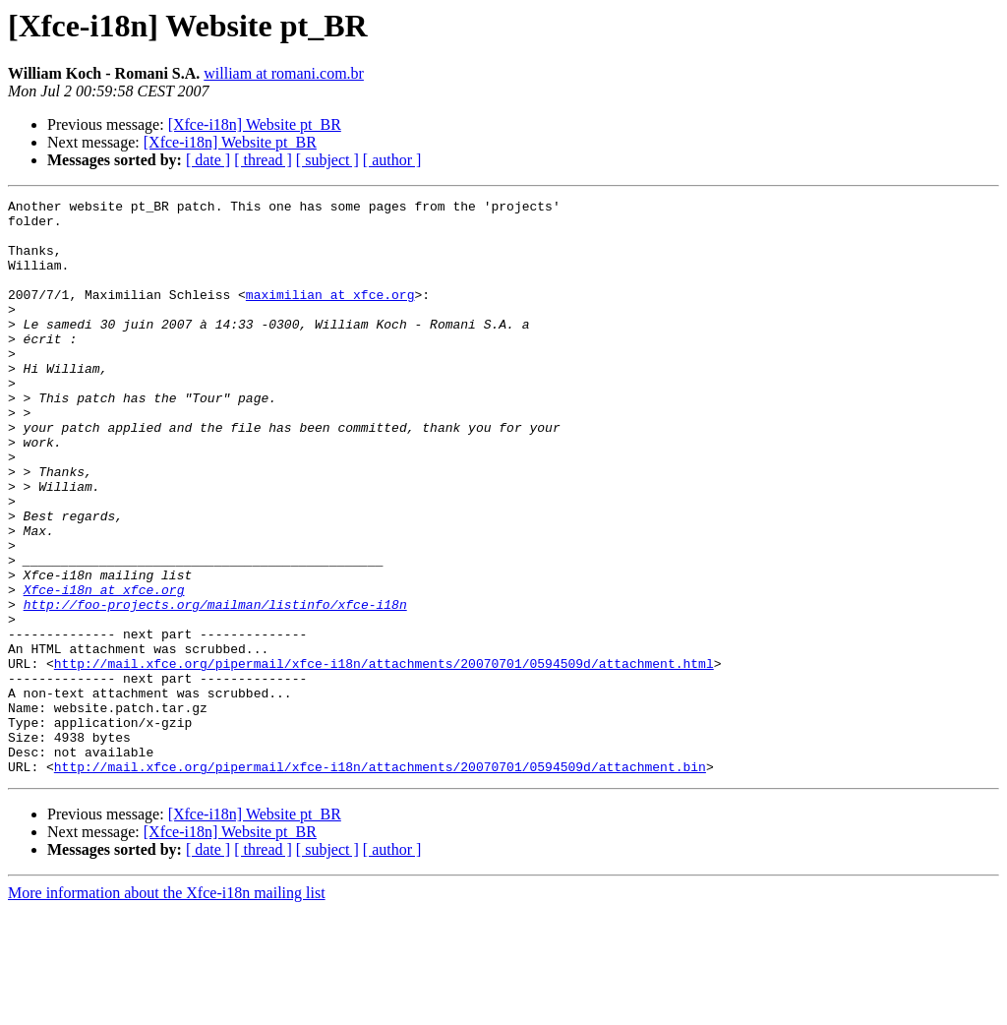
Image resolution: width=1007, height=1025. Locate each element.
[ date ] (208, 159)
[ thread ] (263, 159)
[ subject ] (327, 159)
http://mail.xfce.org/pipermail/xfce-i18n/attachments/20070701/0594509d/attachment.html (384, 757)
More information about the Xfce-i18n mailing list (167, 1007)
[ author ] (392, 159)
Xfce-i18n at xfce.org (104, 669)
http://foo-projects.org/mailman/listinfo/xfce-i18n (215, 686)
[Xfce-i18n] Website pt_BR (254, 124)
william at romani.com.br (284, 73)
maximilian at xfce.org (330, 315)
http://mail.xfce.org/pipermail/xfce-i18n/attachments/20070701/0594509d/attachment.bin (380, 881)
